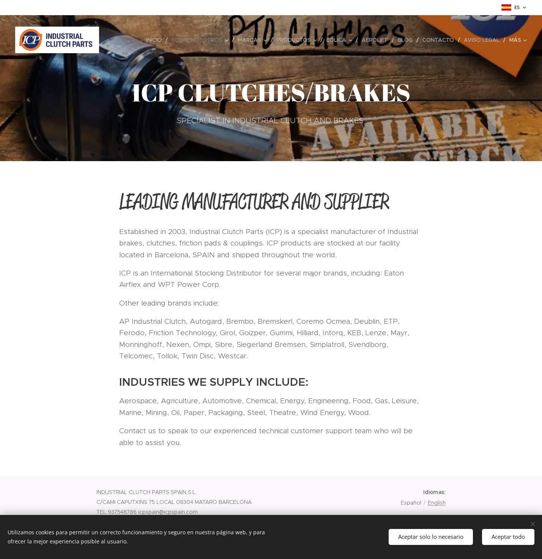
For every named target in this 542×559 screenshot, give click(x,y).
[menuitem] (156, 39)
